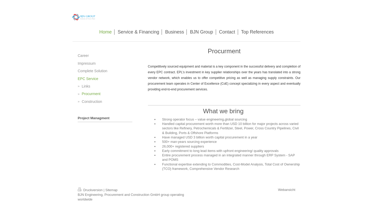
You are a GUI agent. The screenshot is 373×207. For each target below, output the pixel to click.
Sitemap (111, 190)
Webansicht (286, 190)
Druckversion (91, 190)
